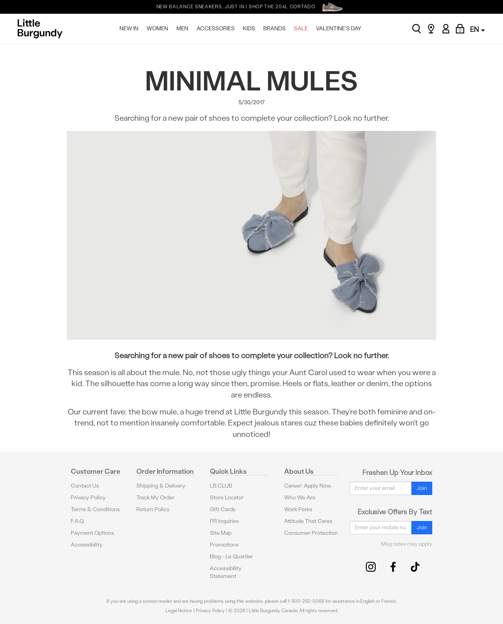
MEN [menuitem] (182, 28)
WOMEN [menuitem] (157, 28)
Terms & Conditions (95, 509)
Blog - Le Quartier (231, 556)
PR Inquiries (224, 521)
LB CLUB (221, 485)
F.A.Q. (78, 521)
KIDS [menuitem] (249, 28)
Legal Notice (178, 610)
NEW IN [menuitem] (128, 28)
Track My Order (155, 497)
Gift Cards (222, 509)
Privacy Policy (88, 497)
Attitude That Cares (308, 521)
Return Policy (153, 509)
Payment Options (92, 533)
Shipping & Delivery (160, 485)
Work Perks (298, 509)
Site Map (220, 533)
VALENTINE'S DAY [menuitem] (338, 28)
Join (422, 488)
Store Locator (227, 497)
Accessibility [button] (87, 544)
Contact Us (85, 485)
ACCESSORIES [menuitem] (215, 28)
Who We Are (300, 497)
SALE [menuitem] (301, 28)
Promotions (224, 544)
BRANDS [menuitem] (274, 28)
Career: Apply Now (307, 485)
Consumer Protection (311, 533)
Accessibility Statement (226, 572)
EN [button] (477, 29)
